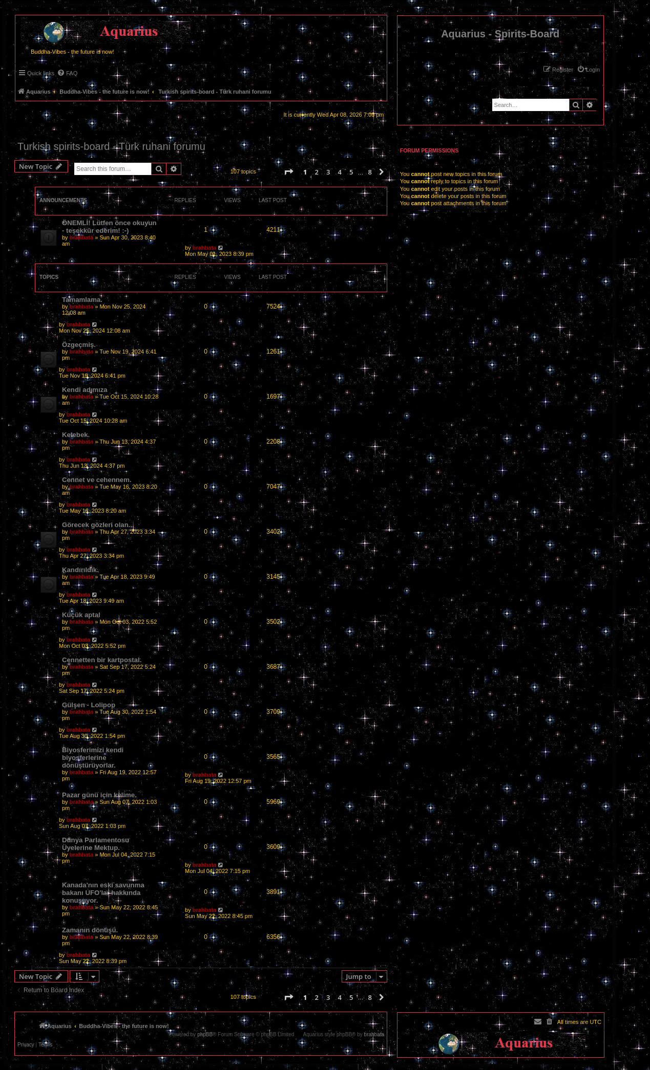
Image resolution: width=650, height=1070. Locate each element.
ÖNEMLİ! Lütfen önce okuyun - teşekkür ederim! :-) (109, 226)
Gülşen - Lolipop (88, 705)
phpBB (205, 1034)
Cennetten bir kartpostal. (101, 660)
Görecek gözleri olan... (98, 525)
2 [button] (316, 172)
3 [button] (328, 172)
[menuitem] (588, 69)
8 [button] (369, 172)
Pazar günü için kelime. (99, 795)
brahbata (81, 237)
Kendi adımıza (85, 390)
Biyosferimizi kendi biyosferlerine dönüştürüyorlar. (92, 757)
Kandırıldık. (80, 570)
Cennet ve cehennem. (97, 480)
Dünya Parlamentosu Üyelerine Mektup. (95, 843)
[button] (288, 172)
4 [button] (339, 172)
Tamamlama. (82, 299)
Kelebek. (76, 435)
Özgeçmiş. (79, 344)
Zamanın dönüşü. (90, 930)
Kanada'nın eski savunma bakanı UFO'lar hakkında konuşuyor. (103, 892)
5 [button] (351, 172)
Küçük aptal (81, 615)
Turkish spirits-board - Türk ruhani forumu (111, 146)
